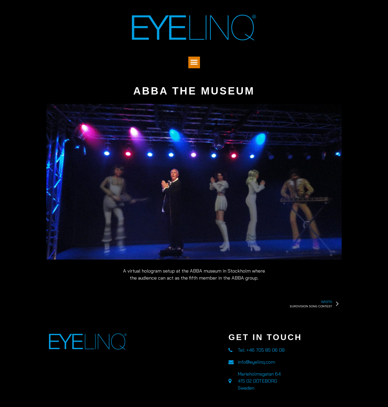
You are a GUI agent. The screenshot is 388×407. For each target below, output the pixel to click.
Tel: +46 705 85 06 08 (261, 350)
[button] (194, 62)
